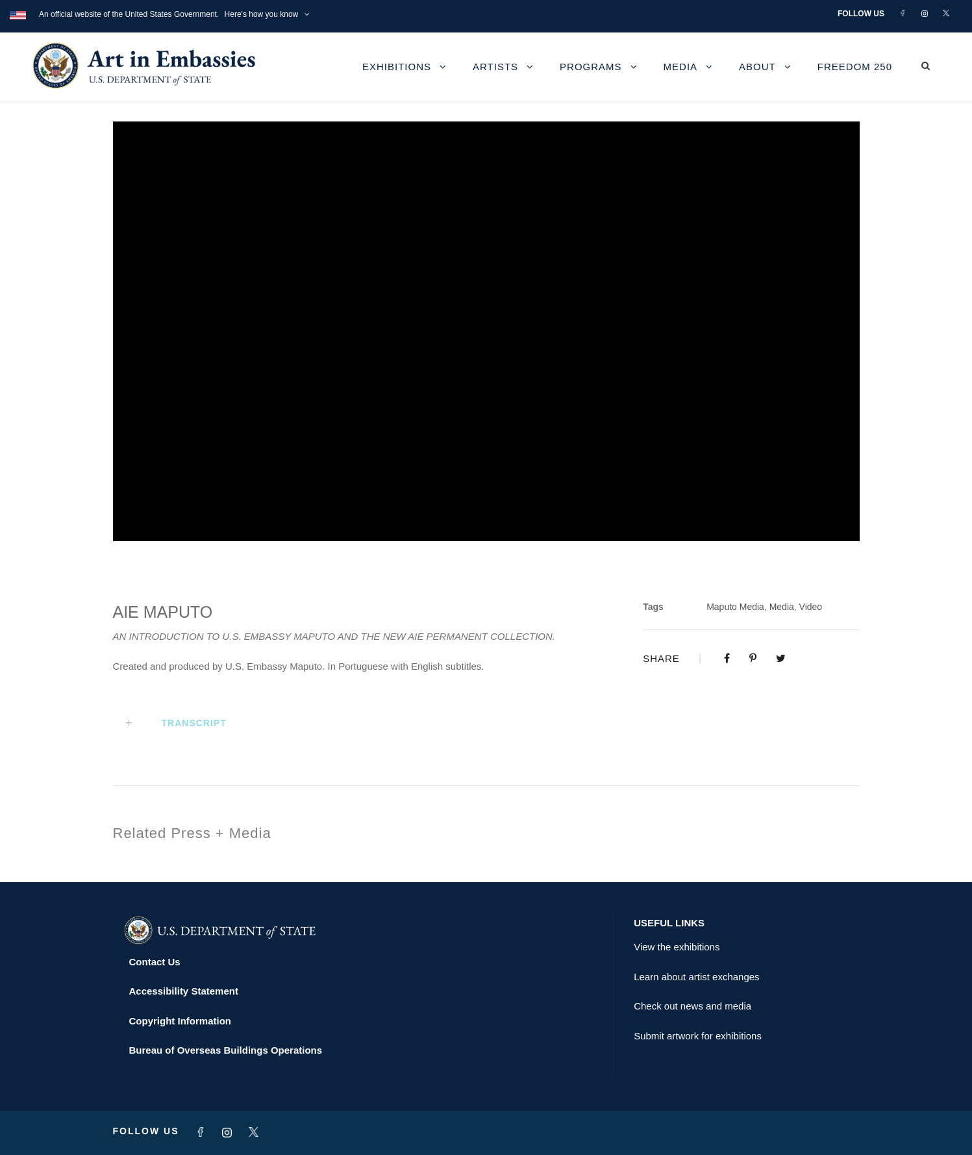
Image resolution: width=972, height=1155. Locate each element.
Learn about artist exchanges (696, 976)
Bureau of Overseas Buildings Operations (226, 1050)
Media (681, 66)
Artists (495, 66)
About (757, 66)
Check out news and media (692, 1005)
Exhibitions (396, 66)
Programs (591, 66)
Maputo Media (735, 607)
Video (811, 607)
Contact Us (155, 961)
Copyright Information (180, 1020)
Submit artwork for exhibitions (698, 1035)
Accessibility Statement (183, 990)
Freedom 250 (854, 66)
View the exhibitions (676, 946)
